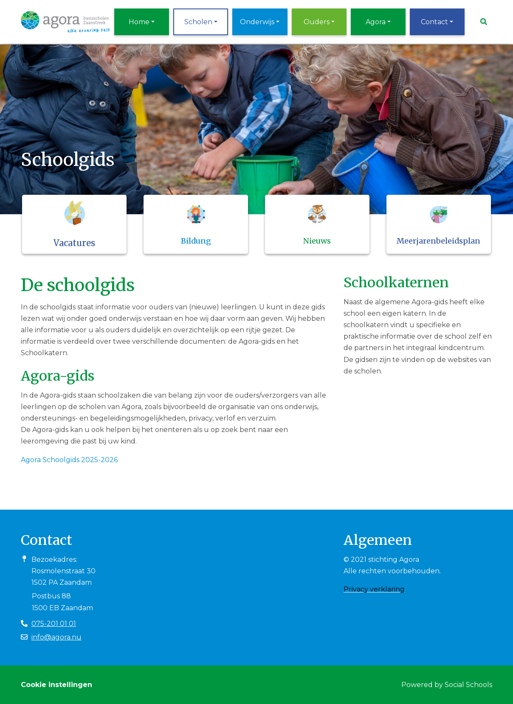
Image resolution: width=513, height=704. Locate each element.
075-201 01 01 (53, 624)
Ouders (317, 22)
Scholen (198, 22)
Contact (434, 22)
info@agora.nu (56, 637)
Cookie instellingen (56, 685)
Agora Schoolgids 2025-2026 (69, 460)
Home (139, 22)
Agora (376, 22)
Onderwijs (257, 22)
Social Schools (468, 685)
